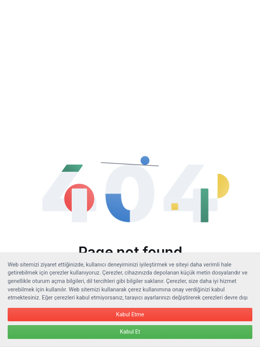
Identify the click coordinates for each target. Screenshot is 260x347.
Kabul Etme (130, 314)
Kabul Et (130, 332)
